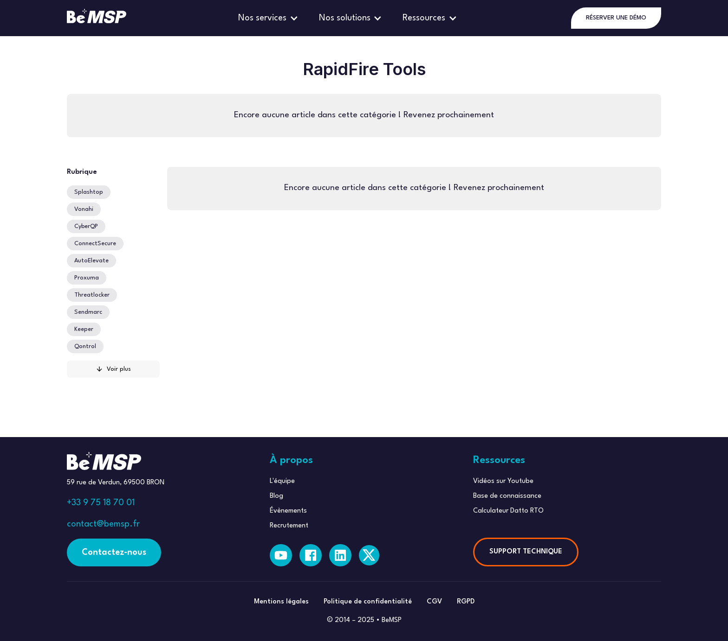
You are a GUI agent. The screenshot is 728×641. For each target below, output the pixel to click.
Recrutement (289, 525)
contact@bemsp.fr (103, 524)
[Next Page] (113, 369)
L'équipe (282, 481)
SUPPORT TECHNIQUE (525, 551)
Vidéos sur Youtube (503, 481)
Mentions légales (281, 601)
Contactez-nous (114, 552)
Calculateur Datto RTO (508, 511)
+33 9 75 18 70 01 (101, 503)
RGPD (465, 601)
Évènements (288, 511)
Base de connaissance (507, 496)
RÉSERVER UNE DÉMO (616, 18)
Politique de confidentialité (368, 601)
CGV (434, 601)
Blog (276, 496)
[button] (269, 18)
